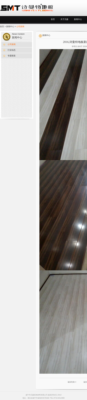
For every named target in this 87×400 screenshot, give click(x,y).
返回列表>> (72, 382)
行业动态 (12, 50)
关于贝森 (64, 19)
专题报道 (12, 56)
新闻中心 (78, 19)
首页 (53, 19)
